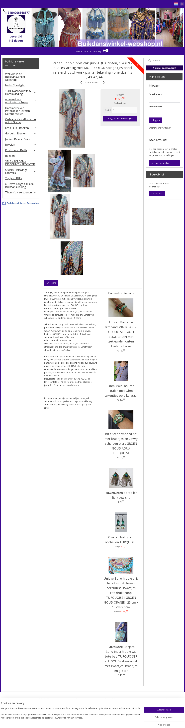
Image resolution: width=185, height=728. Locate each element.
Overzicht (51, 282)
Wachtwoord (155, 106)
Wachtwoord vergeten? (160, 127)
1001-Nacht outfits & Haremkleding (20, 92)
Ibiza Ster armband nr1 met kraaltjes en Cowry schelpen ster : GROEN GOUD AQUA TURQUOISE (121, 443)
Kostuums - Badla (20, 150)
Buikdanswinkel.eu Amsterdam (20, 203)
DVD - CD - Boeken (20, 128)
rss (92, 722)
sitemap (85, 722)
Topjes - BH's (13, 178)
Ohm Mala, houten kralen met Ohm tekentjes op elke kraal (120, 390)
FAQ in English (159, 704)
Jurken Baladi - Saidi (17, 139)
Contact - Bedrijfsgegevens (14, 701)
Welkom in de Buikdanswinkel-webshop (15, 77)
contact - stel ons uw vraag (88, 51)
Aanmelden (156, 193)
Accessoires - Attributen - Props (20, 101)
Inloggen (156, 120)
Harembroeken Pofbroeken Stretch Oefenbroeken (17, 111)
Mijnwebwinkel (134, 722)
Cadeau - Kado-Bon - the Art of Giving (20, 120)
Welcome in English (163, 699)
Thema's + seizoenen (20, 192)
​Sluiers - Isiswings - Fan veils (20, 171)
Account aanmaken (161, 163)
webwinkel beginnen (104, 722)
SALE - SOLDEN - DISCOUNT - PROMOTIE (20, 163)
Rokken (10, 156)
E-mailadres (155, 94)
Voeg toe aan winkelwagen (120, 118)
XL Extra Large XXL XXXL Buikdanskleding (20, 185)
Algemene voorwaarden (92, 699)
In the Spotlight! (15, 85)
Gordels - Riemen (20, 133)
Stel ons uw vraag (124, 699)
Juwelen (20, 144)
